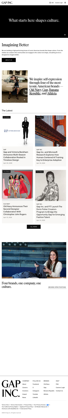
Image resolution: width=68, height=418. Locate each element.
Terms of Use (5, 404)
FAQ (57, 381)
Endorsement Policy (25, 408)
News (24, 394)
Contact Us (59, 387)
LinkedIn (35, 394)
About (24, 381)
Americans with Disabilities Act (10, 408)
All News (33, 227)
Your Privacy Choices (39, 404)
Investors (25, 387)
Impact (24, 391)
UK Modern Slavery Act (41, 406)
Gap (45, 90)
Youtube (35, 391)
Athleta (51, 93)
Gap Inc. (39, 153)
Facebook (36, 381)
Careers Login (59, 2)
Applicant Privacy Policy (26, 406)
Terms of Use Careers (16, 404)
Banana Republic (49, 387)
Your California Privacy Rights (10, 406)
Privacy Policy (28, 404)
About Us (8, 60)
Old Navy (35, 90)
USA (51, 3)
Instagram (36, 387)
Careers (25, 384)
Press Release (6, 118)
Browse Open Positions (57, 287)
